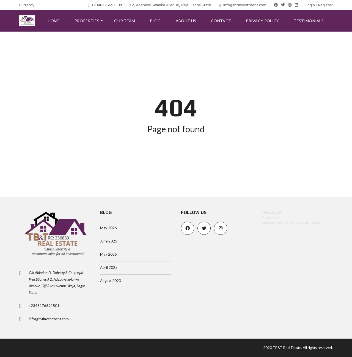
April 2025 (108, 267)
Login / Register (319, 5)
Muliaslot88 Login (276, 223)
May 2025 (108, 254)
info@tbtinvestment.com (242, 5)
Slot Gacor (270, 218)
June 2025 (108, 241)
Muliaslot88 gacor (305, 223)
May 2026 (108, 228)
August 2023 (110, 280)
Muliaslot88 (271, 212)
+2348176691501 (105, 5)
